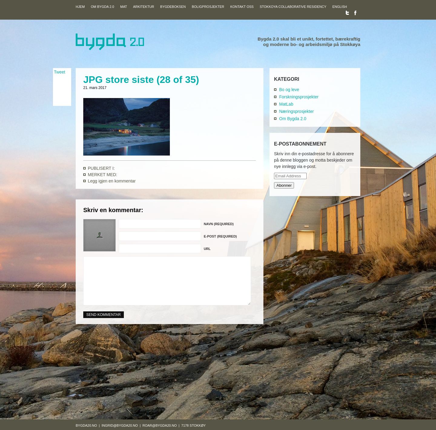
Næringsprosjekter (296, 111)
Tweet (59, 72)
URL (207, 249)
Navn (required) (219, 224)
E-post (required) (220, 236)
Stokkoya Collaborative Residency (293, 6)
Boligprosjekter (208, 6)
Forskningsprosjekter (299, 96)
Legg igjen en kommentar (112, 181)
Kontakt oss (241, 6)
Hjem (80, 6)
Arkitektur (143, 6)
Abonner (284, 185)
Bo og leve (289, 89)
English (339, 6)
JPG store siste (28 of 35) (141, 79)
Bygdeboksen (173, 6)
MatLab (286, 104)
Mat (123, 6)
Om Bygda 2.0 (102, 6)
